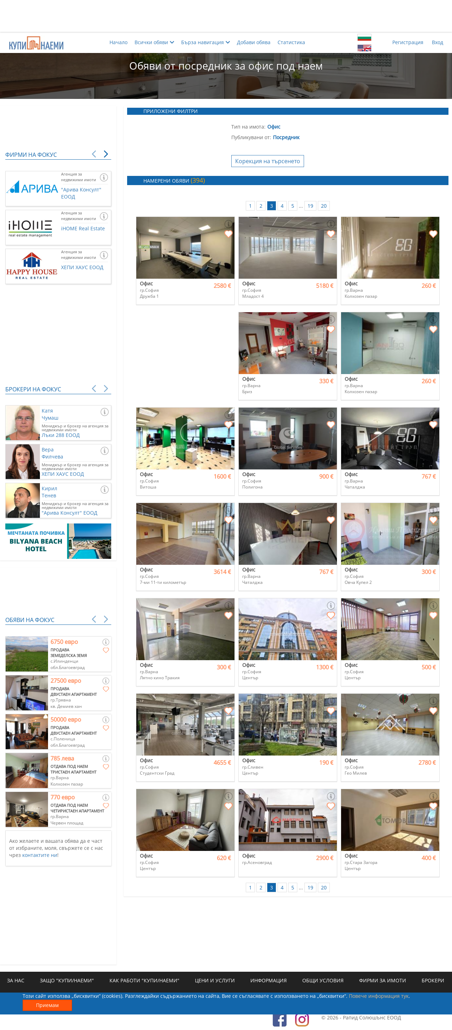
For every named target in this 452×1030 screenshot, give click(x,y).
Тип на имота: (248, 126)
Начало (118, 42)
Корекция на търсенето (267, 161)
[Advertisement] (226, 16)
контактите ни (39, 855)
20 (324, 205)
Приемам (47, 1005)
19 (310, 205)
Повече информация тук (379, 996)
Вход (437, 42)
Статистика (291, 42)
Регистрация (407, 42)
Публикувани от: (251, 137)
